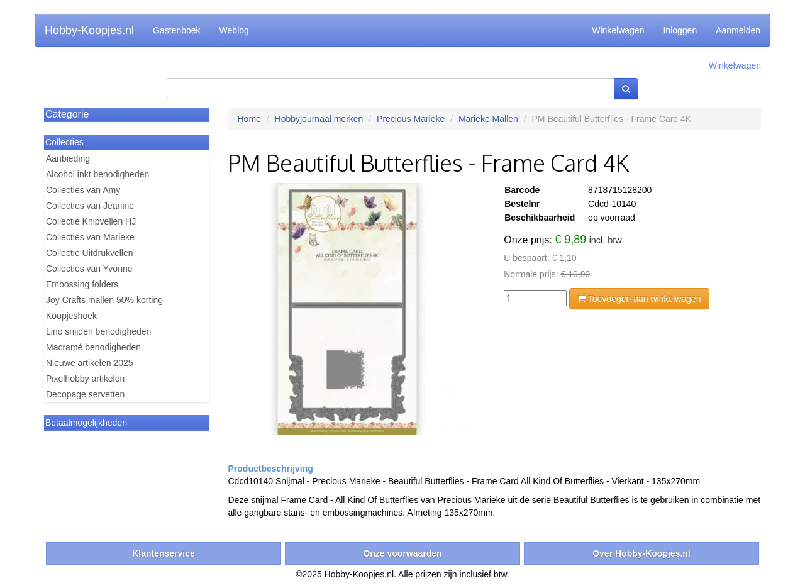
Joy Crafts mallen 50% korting (104, 300)
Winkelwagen (618, 30)
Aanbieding (68, 158)
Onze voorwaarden (402, 553)
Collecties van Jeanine (90, 206)
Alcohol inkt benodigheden (97, 174)
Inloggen (680, 30)
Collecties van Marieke (90, 237)
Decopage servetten (85, 394)
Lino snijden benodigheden (98, 331)
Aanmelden (738, 30)
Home (249, 119)
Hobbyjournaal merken (319, 119)
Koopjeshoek (71, 316)
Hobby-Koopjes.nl (89, 30)
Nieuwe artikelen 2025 (89, 363)
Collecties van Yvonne (89, 268)
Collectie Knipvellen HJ (91, 221)
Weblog (234, 30)
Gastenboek (177, 30)
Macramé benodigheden (93, 347)
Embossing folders (82, 284)
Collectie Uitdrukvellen (89, 253)
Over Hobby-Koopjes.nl (641, 553)
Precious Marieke (411, 119)
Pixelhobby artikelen (85, 379)
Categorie (67, 114)
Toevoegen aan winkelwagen (639, 299)
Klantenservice (163, 553)
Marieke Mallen (488, 119)
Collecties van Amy (83, 190)
